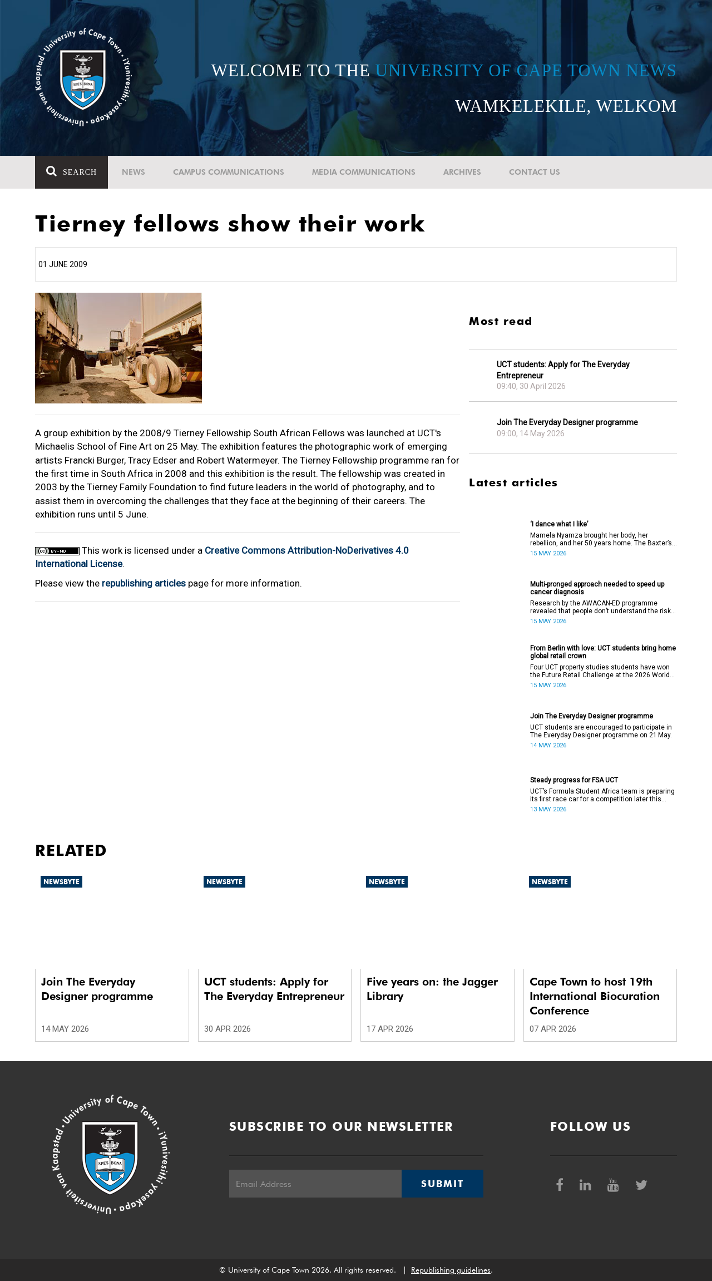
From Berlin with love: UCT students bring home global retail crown (603, 652)
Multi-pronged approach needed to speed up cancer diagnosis (597, 588)
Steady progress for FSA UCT (574, 780)
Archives (462, 171)
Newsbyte (61, 882)
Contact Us (534, 171)
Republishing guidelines (451, 1269)
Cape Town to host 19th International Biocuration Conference (595, 996)
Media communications (364, 171)
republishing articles (144, 583)
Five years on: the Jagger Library (432, 989)
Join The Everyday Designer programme (567, 422)
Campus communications (228, 171)
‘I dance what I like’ (559, 524)
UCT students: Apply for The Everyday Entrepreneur (563, 370)
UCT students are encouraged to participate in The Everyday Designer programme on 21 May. (601, 731)
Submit (442, 1183)
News (133, 171)
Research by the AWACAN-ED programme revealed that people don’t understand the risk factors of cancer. (600, 607)
